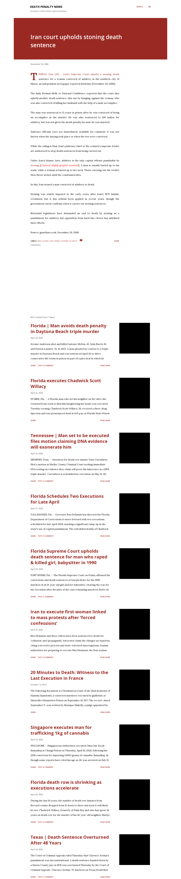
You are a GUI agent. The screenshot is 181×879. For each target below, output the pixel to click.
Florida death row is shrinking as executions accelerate (66, 785)
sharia (57, 241)
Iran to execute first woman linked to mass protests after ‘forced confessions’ (68, 617)
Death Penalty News (46, 7)
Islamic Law (47, 241)
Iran (39, 241)
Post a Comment (46, 365)
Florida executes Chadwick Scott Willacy (66, 383)
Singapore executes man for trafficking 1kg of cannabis (61, 730)
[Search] (139, 6)
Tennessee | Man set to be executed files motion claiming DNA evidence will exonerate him (70, 441)
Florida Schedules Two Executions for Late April (67, 499)
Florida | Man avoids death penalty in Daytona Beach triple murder (68, 328)
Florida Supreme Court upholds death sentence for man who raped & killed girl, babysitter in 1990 (69, 556)
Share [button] (116, 241)
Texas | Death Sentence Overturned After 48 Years (70, 840)
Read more (105, 365)
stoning (35, 165)
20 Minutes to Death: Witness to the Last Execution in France (69, 675)
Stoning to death (69, 241)
